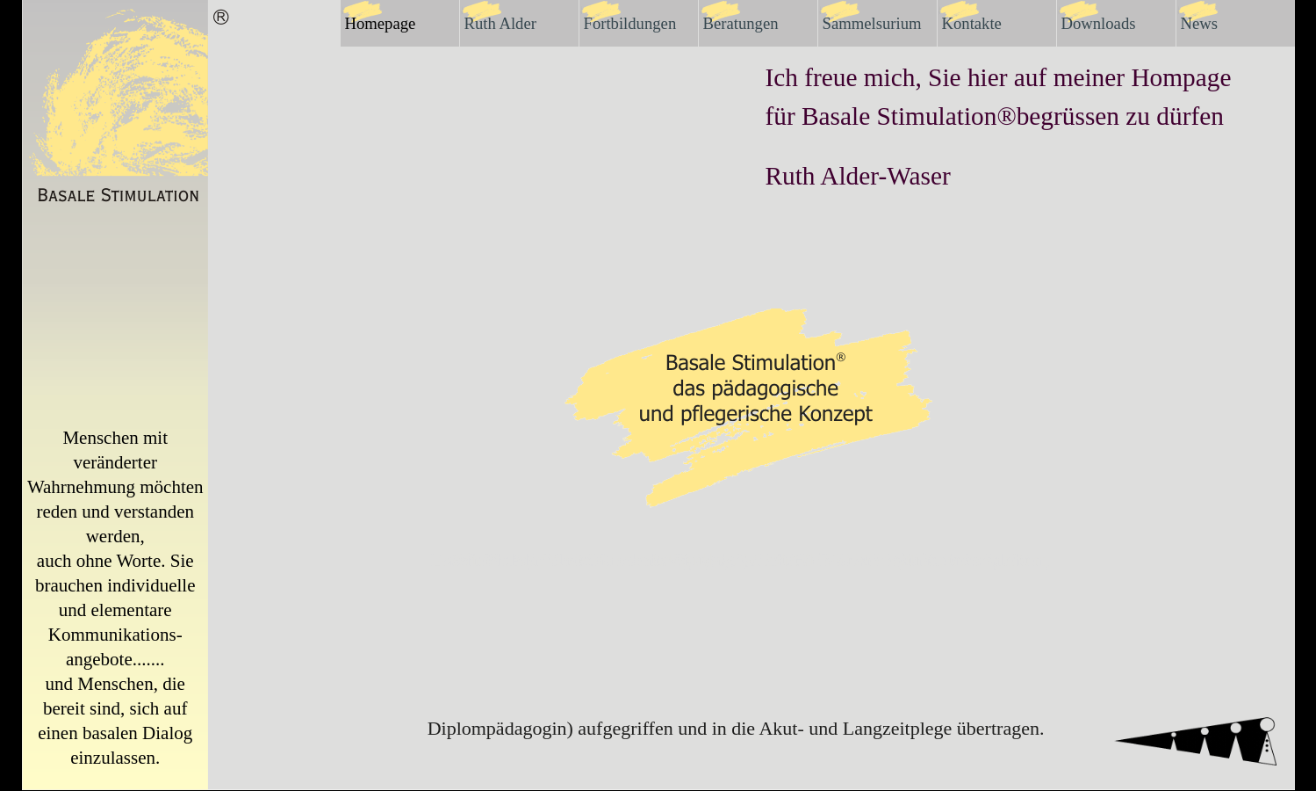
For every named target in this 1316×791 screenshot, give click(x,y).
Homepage (380, 23)
